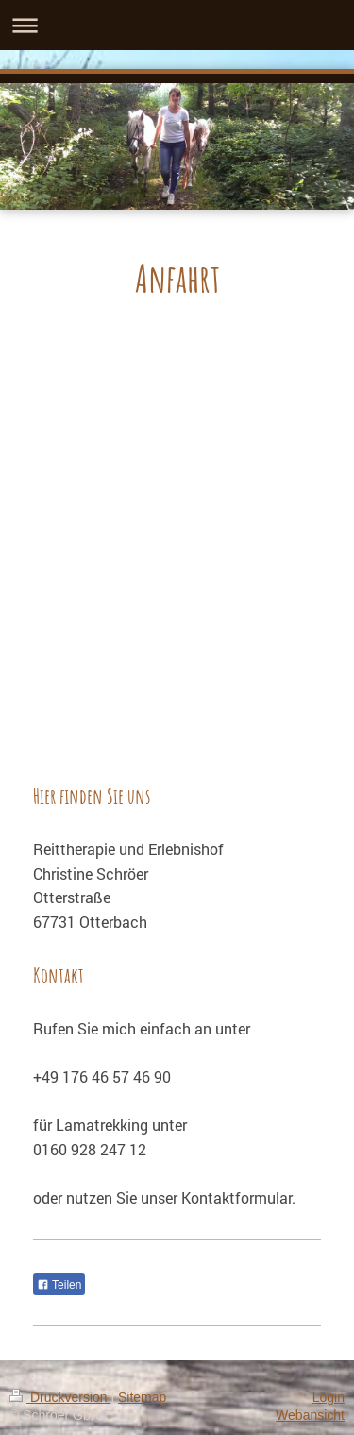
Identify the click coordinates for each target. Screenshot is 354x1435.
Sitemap (142, 1397)
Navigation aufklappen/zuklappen (177, 25)
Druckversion (59, 1397)
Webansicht (310, 1415)
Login (328, 1397)
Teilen (59, 1284)
